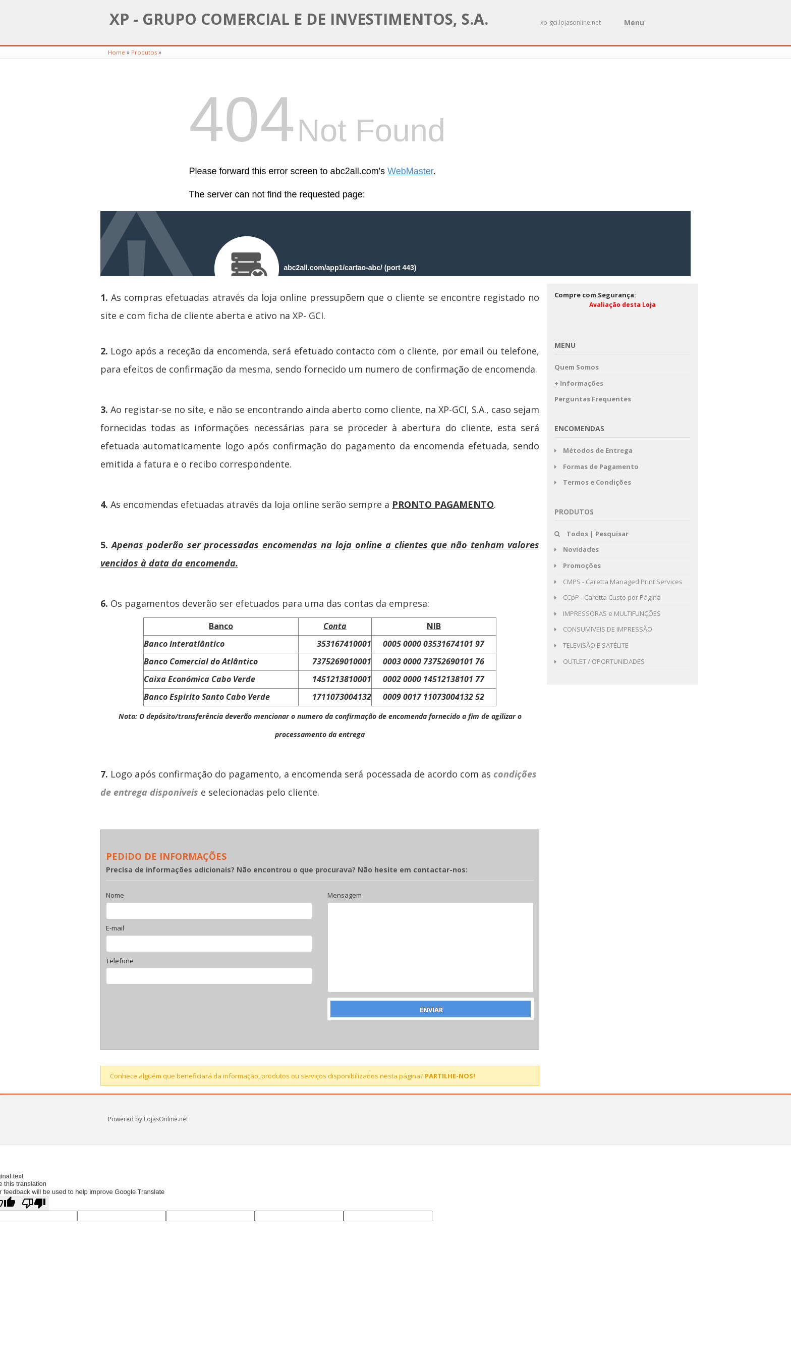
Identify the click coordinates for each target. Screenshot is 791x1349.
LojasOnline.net (166, 1119)
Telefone (120, 961)
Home (116, 52)
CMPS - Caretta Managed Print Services (618, 581)
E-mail (115, 928)
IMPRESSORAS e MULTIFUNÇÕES (607, 613)
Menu (634, 22)
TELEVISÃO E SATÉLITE (591, 645)
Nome (115, 896)
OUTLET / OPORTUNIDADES (599, 661)
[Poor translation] (34, 1203)
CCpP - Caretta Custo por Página (607, 597)
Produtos (144, 52)
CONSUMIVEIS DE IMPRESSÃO (603, 629)
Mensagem (344, 896)
